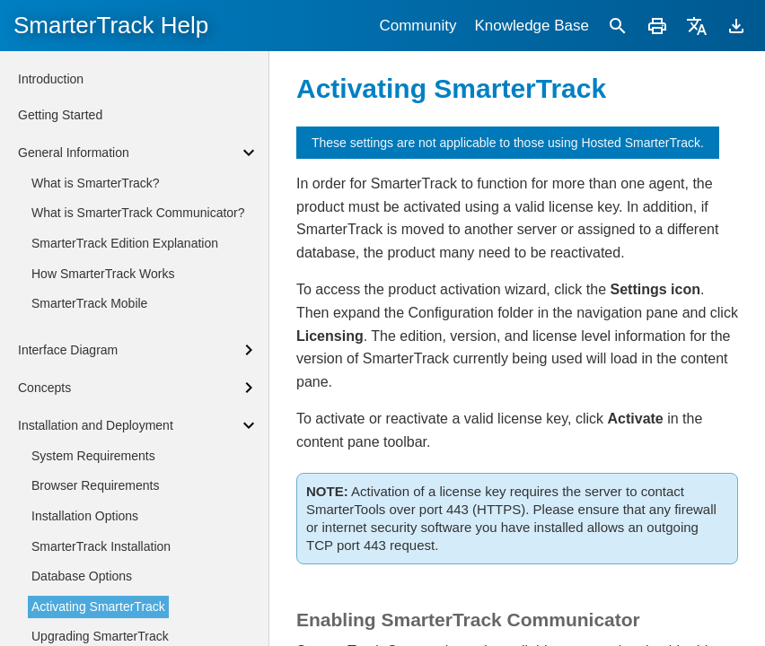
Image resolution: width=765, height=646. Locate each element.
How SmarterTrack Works (102, 273)
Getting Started (60, 115)
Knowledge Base (531, 25)
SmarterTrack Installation (101, 546)
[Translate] (697, 25)
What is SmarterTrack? (95, 183)
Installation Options (84, 516)
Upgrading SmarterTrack (100, 636)
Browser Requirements (95, 485)
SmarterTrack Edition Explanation (124, 243)
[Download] (736, 25)
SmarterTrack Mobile (89, 303)
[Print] (657, 25)
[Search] (618, 25)
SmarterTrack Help (110, 25)
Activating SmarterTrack (98, 606)
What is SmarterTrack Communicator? (138, 212)
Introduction (51, 79)
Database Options (81, 576)
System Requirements (93, 456)
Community (417, 25)
